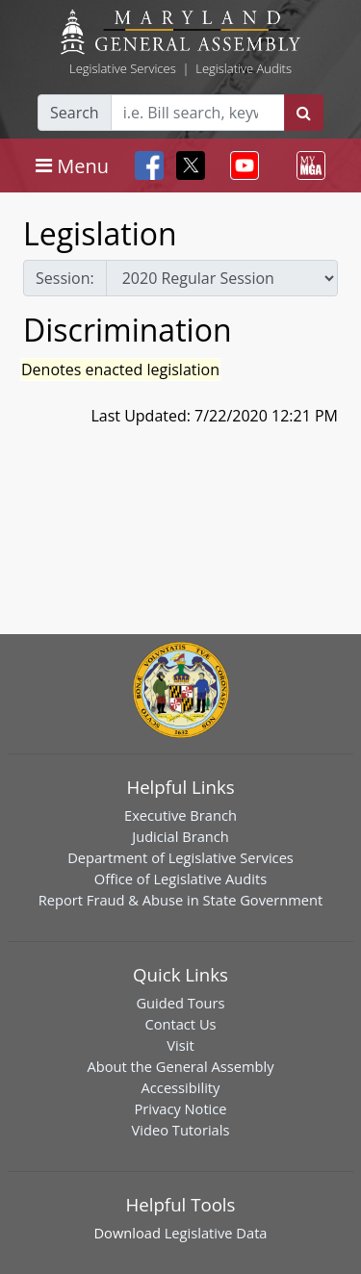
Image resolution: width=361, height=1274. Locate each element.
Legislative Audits (243, 68)
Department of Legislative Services (180, 857)
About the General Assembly (180, 1066)
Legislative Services (122, 68)
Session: (65, 278)
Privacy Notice (180, 1108)
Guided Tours (180, 1002)
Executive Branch (180, 815)
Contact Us (180, 1023)
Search (74, 112)
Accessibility (181, 1087)
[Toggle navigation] (72, 165)
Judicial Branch (180, 836)
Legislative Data (216, 1232)
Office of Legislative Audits (180, 878)
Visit (180, 1045)
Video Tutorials (181, 1129)
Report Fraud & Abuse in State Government (180, 899)
